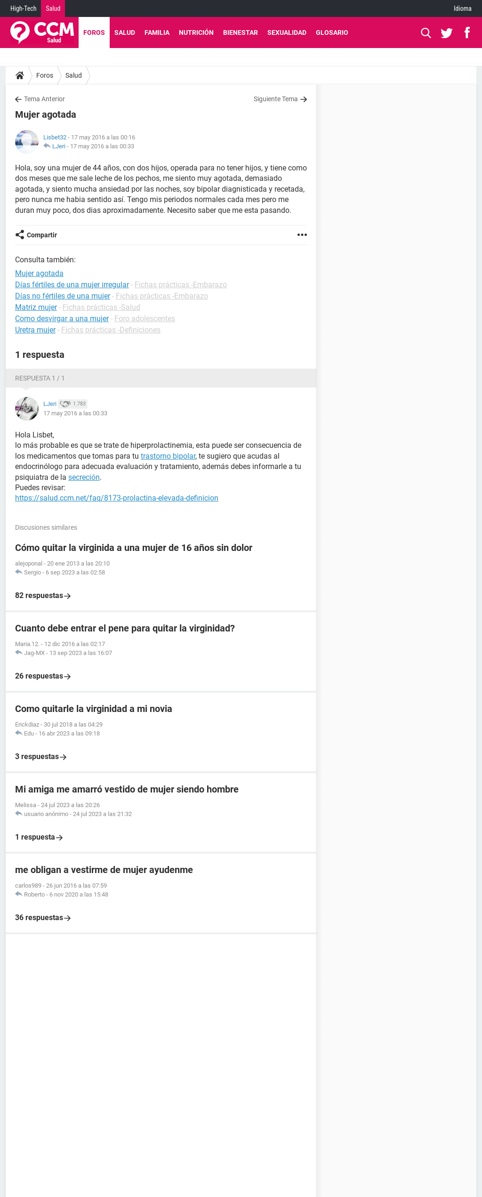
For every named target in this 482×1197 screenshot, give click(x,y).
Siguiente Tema (276, 99)
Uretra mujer (35, 329)
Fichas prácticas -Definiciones (111, 329)
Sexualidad (286, 32)
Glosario (332, 32)
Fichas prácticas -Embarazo (181, 284)
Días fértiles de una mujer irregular (72, 284)
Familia (157, 32)
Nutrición (196, 32)
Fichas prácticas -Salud (101, 307)
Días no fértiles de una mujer (62, 295)
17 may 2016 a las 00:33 (102, 146)
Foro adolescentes (144, 318)
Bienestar (240, 32)
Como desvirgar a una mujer (62, 318)
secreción (84, 477)
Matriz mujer (36, 307)
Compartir (42, 235)
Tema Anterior (44, 99)
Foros (94, 32)
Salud (53, 8)
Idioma (463, 8)
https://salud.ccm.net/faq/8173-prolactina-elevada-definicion (116, 497)
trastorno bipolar (168, 456)
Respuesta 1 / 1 (40, 378)
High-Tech (23, 8)
